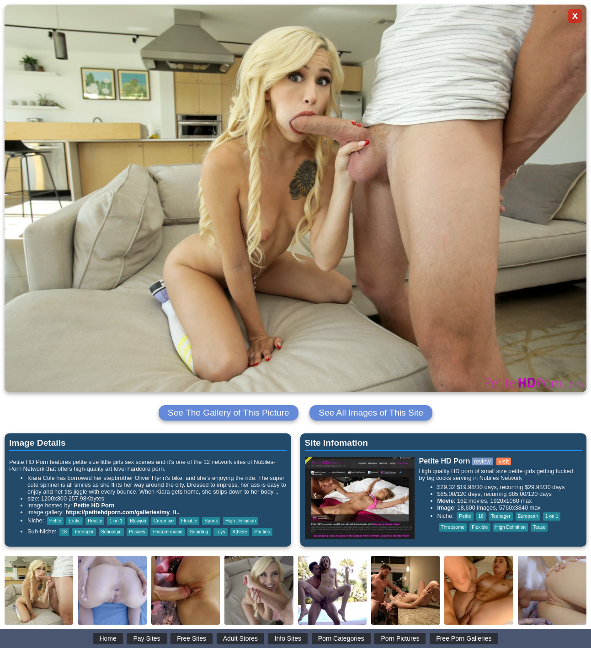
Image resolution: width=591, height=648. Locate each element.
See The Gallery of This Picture (228, 412)
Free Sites (191, 638)
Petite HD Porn (94, 505)
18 (64, 531)
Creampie (164, 520)
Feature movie (167, 531)
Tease (539, 527)
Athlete (240, 531)
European (528, 516)
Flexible (189, 520)
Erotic (74, 520)
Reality (95, 520)
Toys (220, 531)
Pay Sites (146, 638)
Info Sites (288, 638)
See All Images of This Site (371, 412)
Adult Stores (240, 638)
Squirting (199, 531)
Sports (211, 520)
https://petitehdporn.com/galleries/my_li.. (122, 512)
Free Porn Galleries (463, 638)
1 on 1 (115, 520)
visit (504, 461)
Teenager (84, 531)
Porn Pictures (400, 638)
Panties (262, 531)
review (482, 461)
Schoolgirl (111, 531)
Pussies (137, 531)
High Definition (240, 520)
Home (107, 638)
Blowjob (138, 520)
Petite (55, 520)
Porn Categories (341, 638)
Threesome (453, 527)
